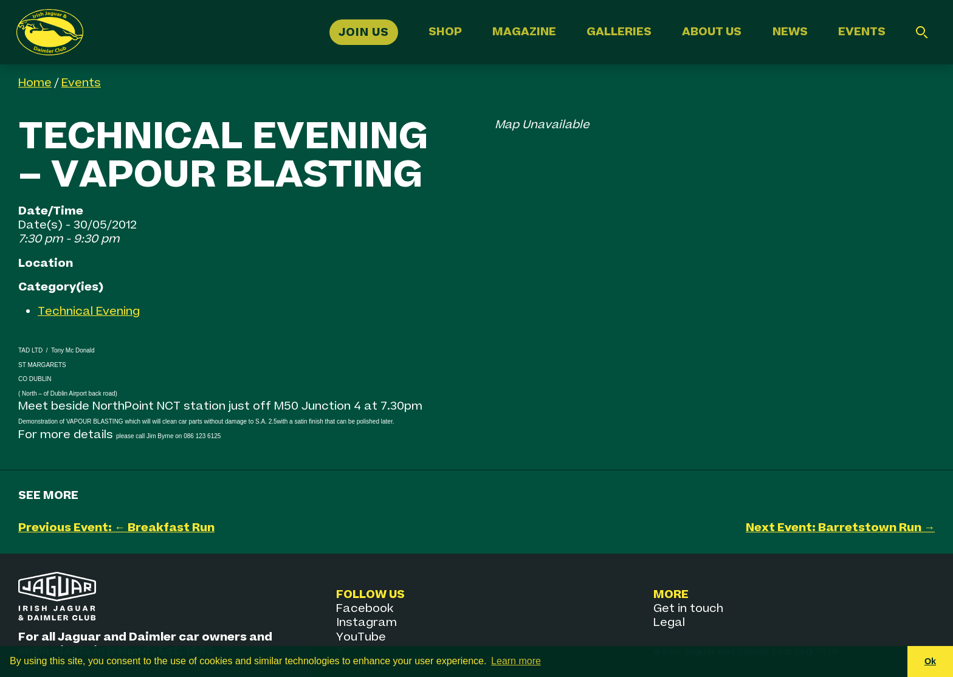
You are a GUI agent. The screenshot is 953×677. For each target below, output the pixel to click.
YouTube (361, 637)
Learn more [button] (516, 661)
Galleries (619, 32)
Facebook (364, 608)
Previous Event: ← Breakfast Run (116, 528)
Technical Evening (89, 311)
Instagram (366, 622)
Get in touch (688, 608)
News (790, 32)
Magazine (524, 32)
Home (35, 83)
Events (862, 32)
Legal (669, 622)
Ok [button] (930, 661)
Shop (445, 32)
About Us (711, 32)
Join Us (364, 32)
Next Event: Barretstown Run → (840, 528)
